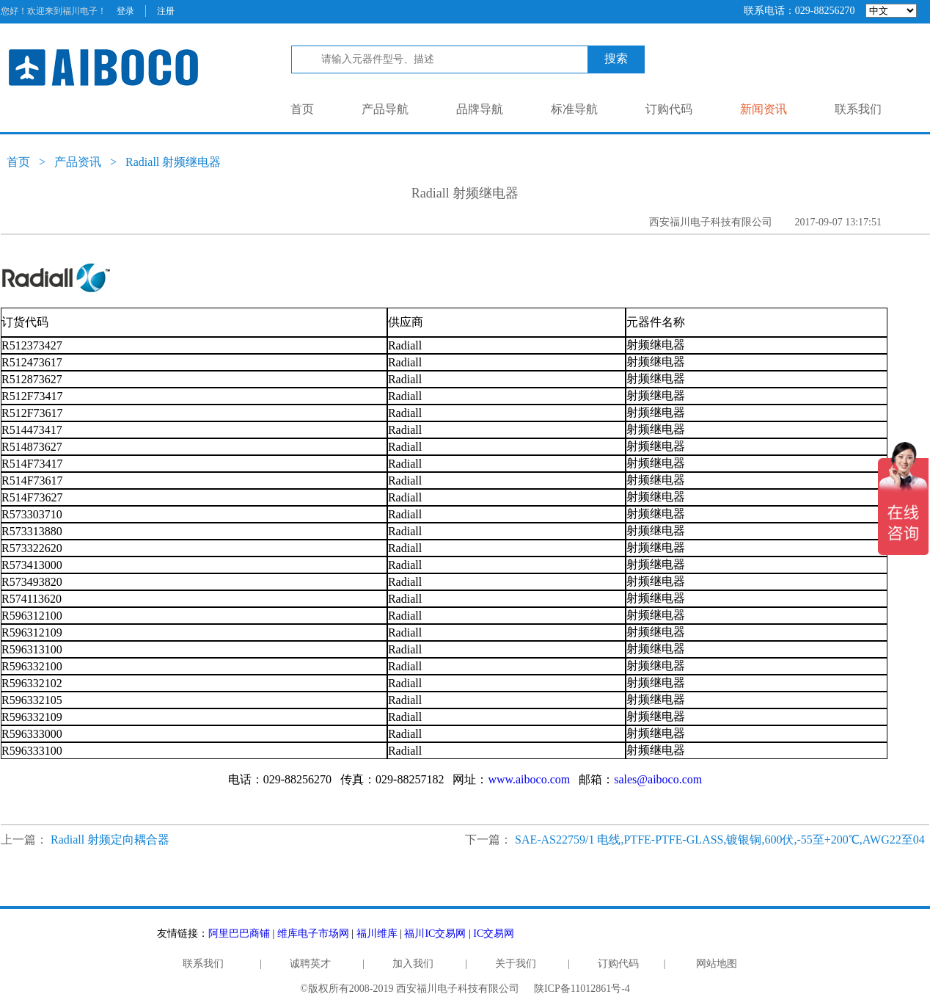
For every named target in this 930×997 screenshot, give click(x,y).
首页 (302, 109)
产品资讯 (77, 162)
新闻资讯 (763, 109)
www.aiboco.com (529, 779)
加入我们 (412, 963)
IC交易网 (493, 933)
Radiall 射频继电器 (173, 162)
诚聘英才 (310, 963)
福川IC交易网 (435, 933)
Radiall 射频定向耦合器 (110, 839)
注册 (166, 11)
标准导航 (574, 109)
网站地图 (716, 963)
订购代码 (668, 109)
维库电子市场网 (313, 933)
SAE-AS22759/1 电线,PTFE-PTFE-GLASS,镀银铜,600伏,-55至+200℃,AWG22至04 (720, 839)
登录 (125, 11)
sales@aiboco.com (658, 779)
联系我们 (858, 109)
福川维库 (377, 933)
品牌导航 (479, 109)
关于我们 (515, 963)
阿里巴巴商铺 (239, 933)
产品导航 (385, 109)
